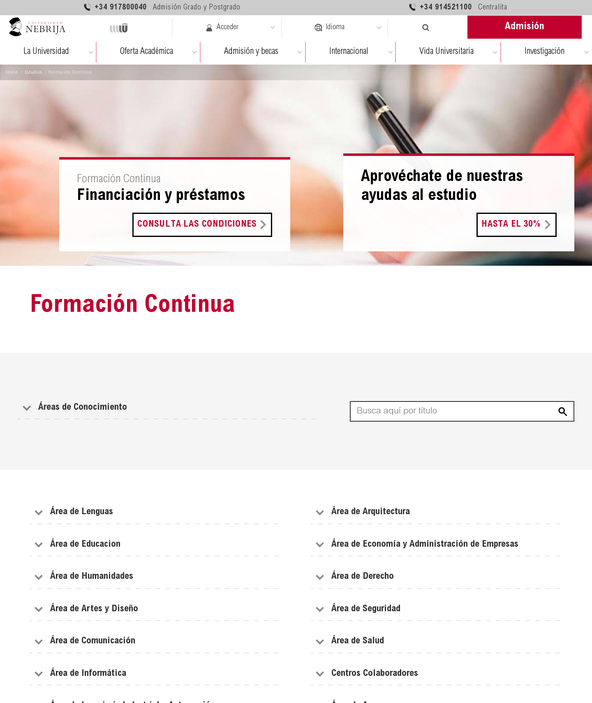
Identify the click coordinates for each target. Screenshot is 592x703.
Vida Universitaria (446, 51)
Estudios (33, 72)
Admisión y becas (251, 51)
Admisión (524, 27)
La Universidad (46, 51)
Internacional (348, 51)
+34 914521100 (457, 7)
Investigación (544, 51)
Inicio (12, 72)
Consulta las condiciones (197, 224)
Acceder (221, 27)
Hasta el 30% (511, 224)
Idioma (329, 27)
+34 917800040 (161, 7)
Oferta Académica (146, 51)
